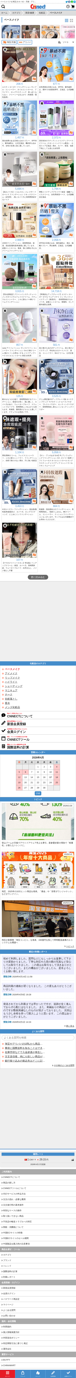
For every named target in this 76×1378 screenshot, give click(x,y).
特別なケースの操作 (12, 1210)
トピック (70, 946)
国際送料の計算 (10, 1271)
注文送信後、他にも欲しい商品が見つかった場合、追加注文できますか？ (25, 1056)
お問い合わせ (9, 1316)
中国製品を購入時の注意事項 (16, 1244)
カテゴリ (7, 1255)
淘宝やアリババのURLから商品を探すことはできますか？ (25, 1043)
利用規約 (7, 1326)
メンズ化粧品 (12, 707)
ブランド (7, 1260)
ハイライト (11, 682)
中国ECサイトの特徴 (12, 1232)
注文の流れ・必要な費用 (14, 1199)
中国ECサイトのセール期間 (16, 1238)
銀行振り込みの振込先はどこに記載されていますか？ (25, 1060)
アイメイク (11, 673)
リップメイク (12, 677)
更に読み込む (38, 577)
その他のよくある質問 (64, 1065)
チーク (8, 694)
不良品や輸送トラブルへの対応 (17, 1221)
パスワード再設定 (11, 1299)
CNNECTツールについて (14, 1188)
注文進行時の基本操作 (13, 1205)
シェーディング (13, 686)
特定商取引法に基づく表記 (15, 1343)
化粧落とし (11, 698)
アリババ (25, 42)
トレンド (7, 1266)
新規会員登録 (9, 1288)
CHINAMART (9, 1365)
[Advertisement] (38, 621)
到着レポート (9, 1277)
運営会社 (7, 1349)
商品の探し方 (9, 1182)
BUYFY (6, 1360)
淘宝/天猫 (9, 42)
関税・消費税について (13, 1227)
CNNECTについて (11, 1177)
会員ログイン (9, 1293)
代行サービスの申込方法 (14, 1194)
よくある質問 (9, 1310)
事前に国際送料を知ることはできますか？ (25, 1048)
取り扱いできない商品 (13, 1216)
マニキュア (11, 690)
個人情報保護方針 (11, 1332)
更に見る (70, 1026)
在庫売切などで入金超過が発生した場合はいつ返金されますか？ (25, 1052)
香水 (7, 703)
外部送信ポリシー (11, 1338)
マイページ (8, 1304)
